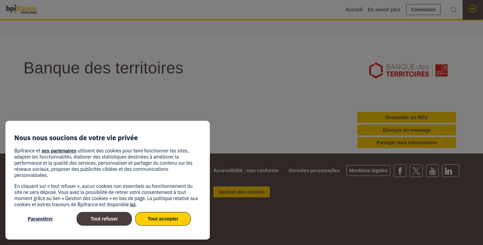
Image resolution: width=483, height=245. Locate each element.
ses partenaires (59, 150)
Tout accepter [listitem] (162, 219)
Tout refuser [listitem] (104, 219)
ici (133, 204)
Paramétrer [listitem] (40, 219)
